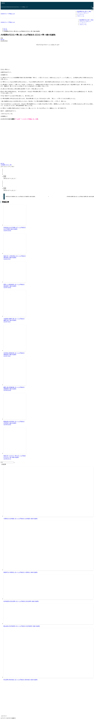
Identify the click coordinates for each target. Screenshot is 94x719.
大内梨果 (3, 165)
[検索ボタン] (92, 10)
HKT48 (2, 39)
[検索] (92, 7)
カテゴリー (3, 718)
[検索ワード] (7, 462)
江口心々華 (8, 165)
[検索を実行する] (14, 462)
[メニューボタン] (91, 10)
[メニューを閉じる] (1, 1)
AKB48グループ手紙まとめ (8, 13)
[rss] (92, 6)
